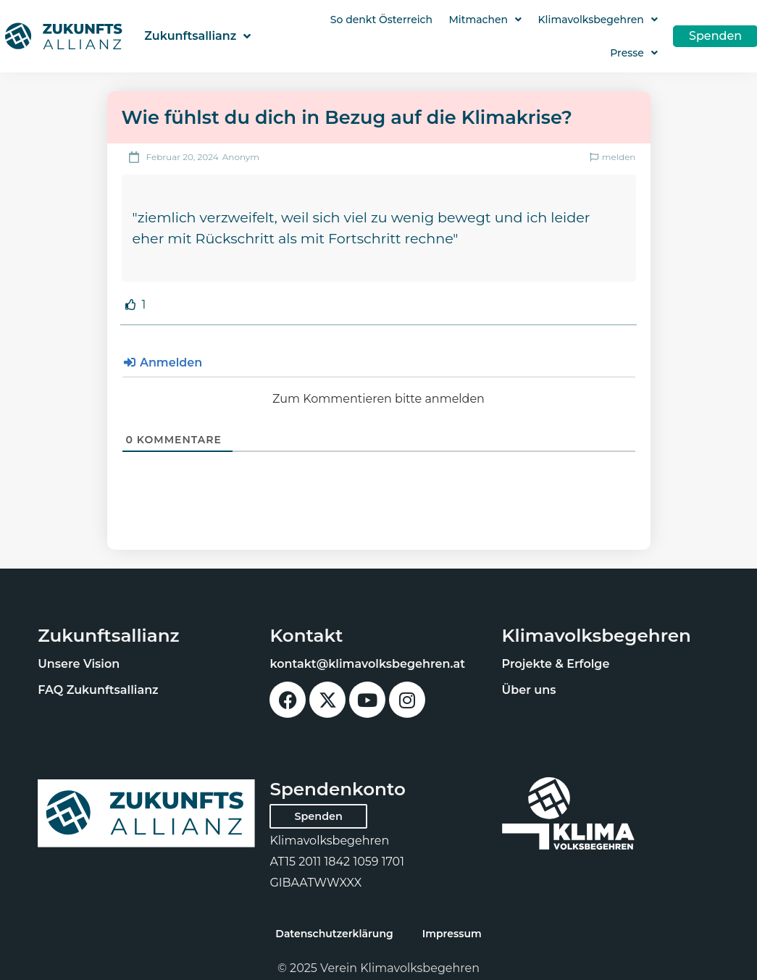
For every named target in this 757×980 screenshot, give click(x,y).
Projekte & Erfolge (556, 664)
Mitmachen (485, 19)
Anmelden (163, 362)
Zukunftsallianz (197, 36)
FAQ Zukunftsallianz (98, 690)
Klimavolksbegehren (598, 19)
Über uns (529, 690)
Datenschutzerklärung (334, 933)
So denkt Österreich (381, 19)
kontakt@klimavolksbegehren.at (367, 664)
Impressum (452, 933)
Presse (634, 53)
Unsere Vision (79, 664)
